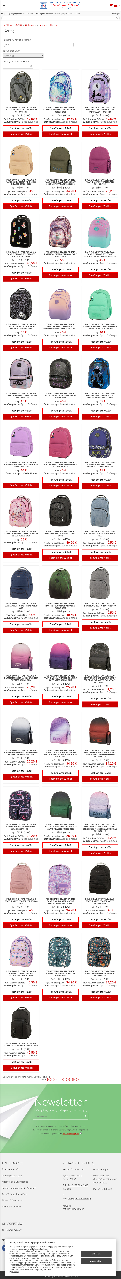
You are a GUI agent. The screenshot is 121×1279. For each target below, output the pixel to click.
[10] (75, 1079)
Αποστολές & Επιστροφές (15, 1182)
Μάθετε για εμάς (10, 1169)
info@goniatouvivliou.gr (79, 1198)
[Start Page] (60, 5)
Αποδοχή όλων (96, 1261)
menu (4, 5)
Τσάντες (30, 25)
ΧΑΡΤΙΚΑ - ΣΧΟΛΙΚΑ (12, 25)
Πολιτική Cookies (39, 1249)
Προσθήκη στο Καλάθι (21, 128)
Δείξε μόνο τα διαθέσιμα (16, 61)
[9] (71, 1079)
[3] (54, 1079)
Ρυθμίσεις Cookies (11, 1206)
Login (116, 13)
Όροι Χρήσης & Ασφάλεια (14, 1194)
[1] (48, 1079)
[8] (69, 1079)
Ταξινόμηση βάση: (11, 51)
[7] (66, 1079)
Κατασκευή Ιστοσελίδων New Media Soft (60, 1276)
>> (80, 1079)
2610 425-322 (105, 1189)
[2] (51, 1079)
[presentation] (60, 1143)
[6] (63, 1079)
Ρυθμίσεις (14, 1272)
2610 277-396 (75, 1185)
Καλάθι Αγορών (12, 1230)
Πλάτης (54, 25)
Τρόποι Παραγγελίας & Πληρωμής (19, 1188)
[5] (60, 1079)
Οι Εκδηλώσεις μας (12, 1175)
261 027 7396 (19, 14)
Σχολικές (43, 25)
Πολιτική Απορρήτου (71, 1134)
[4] (57, 1079)
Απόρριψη (96, 1254)
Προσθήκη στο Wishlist (21, 134)
